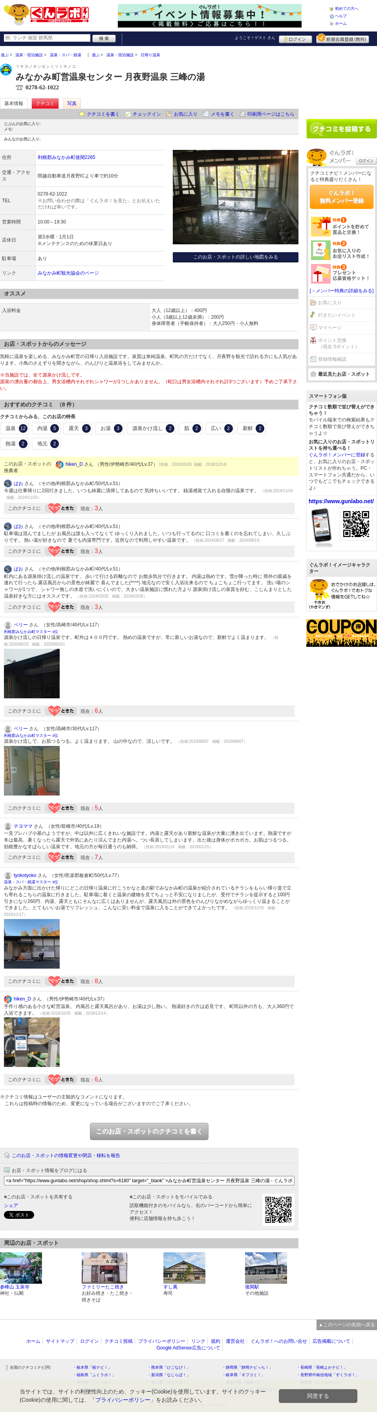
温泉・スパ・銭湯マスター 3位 (31, 882)
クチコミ (45, 103)
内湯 (48, 428)
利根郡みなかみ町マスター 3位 (31, 631)
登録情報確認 (332, 359)
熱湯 (16, 443)
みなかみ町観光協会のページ (68, 273)
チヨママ (23, 826)
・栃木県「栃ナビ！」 (92, 1367)
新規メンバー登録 (342, 38)
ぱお (18, 483)
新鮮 (254, 428)
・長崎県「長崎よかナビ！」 (322, 1367)
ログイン (295, 38)
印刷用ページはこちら (271, 114)
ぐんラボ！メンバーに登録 (337, 455)
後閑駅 (252, 1287)
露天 (80, 428)
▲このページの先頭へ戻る (346, 1324)
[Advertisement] (341, 79)
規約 (215, 1341)
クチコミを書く (103, 114)
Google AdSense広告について (188, 1348)
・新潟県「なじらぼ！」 (168, 1375)
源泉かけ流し (153, 428)
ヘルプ (341, 16)
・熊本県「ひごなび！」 (168, 1367)
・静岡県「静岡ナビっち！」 (247, 1367)
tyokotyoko (25, 875)
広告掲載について (331, 1341)
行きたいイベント (337, 315)
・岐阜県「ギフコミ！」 (243, 1375)
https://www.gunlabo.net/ (341, 501)
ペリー (21, 625)
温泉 (16, 428)
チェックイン (147, 114)
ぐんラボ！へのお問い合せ (279, 1341)
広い (222, 428)
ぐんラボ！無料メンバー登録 (342, 197)
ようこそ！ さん (255, 37)
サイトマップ (60, 1341)
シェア (11, 1205)
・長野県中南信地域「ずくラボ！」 (327, 1375)
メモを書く (222, 114)
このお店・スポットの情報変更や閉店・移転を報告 (66, 1155)
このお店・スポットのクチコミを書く (149, 1131)
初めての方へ (347, 8)
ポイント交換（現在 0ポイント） (339, 344)
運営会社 (235, 1341)
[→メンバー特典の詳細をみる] (342, 290)
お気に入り (186, 114)
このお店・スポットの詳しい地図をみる (235, 257)
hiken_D (74, 464)
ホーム (341, 23)
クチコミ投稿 (118, 1341)
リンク (198, 1341)
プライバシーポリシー (161, 1341)
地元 (48, 443)
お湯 (112, 428)
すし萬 (170, 1287)
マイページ (330, 327)
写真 (72, 103)
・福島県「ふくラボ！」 (94, 1375)
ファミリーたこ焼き (103, 1287)
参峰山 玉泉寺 (14, 1287)
